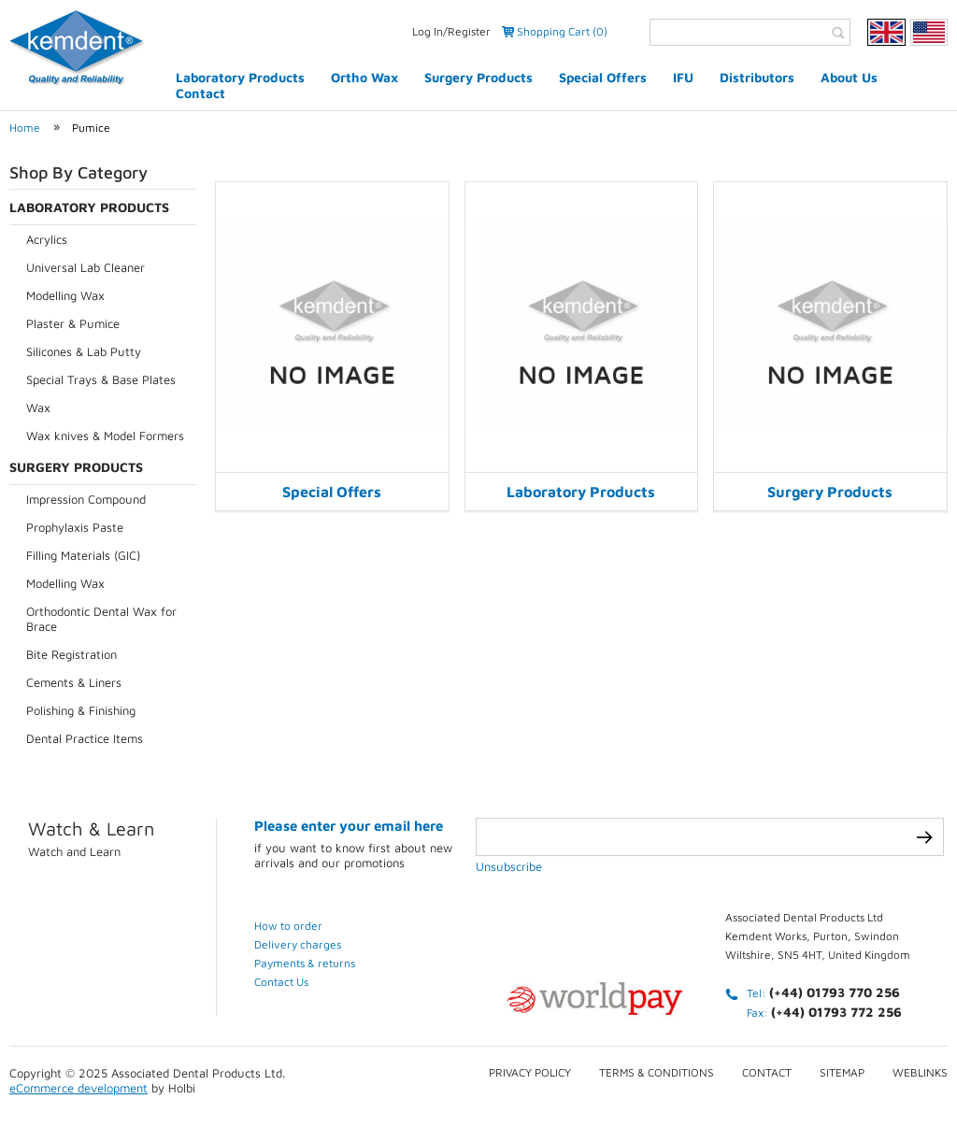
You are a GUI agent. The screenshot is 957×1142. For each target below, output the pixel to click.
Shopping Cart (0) (562, 31)
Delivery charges (297, 944)
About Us (849, 77)
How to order (288, 926)
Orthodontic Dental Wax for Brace (101, 619)
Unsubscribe (509, 866)
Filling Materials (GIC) (83, 555)
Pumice (91, 128)
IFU (683, 77)
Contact (200, 93)
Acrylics (46, 239)
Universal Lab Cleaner (85, 267)
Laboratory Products (240, 77)
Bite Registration (71, 654)
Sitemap (842, 1072)
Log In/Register (451, 31)
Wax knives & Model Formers (105, 435)
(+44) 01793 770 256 (834, 992)
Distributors (757, 77)
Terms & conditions (656, 1072)
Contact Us (281, 982)
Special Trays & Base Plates (101, 379)
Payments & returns (304, 963)
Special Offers (603, 77)
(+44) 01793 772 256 (836, 1012)
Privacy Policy (530, 1072)
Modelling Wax (65, 295)
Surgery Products (478, 77)
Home (24, 128)
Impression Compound (86, 499)
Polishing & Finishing (81, 710)
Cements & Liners (73, 682)
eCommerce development (78, 1087)
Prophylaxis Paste (74, 527)
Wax (38, 407)
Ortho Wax (364, 77)
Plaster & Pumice (73, 323)
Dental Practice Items (84, 738)
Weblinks (920, 1072)
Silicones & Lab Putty (83, 351)
